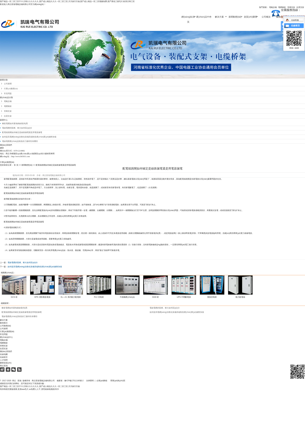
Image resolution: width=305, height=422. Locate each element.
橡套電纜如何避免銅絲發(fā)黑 (15, 123)
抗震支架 (8, 116)
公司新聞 (8, 84)
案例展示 (4, 323)
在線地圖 (4, 354)
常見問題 (8, 93)
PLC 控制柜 (99, 297)
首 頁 (16, 165)
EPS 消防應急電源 (42, 297)
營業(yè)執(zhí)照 (121, 381)
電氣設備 (8, 101)
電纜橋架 (8, 106)
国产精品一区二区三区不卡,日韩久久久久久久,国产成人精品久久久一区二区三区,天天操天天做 (40, 386)
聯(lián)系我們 (6, 351)
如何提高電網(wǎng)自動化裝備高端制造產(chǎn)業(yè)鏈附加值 (29, 137)
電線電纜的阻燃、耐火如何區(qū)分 (165, 308)
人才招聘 (4, 360)
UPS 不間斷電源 (184, 297)
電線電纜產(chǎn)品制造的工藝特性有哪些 (20, 141)
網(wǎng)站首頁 (188, 17)
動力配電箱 (240, 297)
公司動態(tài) (5, 326)
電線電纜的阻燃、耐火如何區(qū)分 (17, 128)
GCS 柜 (14, 297)
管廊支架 (8, 111)
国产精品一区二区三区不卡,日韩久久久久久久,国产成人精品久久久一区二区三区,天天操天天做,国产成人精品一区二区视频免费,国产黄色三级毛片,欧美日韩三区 (67, 1)
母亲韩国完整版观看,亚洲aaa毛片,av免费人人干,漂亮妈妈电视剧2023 (29, 389)
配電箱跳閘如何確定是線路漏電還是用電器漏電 (22, 132)
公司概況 (266, 17)
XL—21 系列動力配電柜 (71, 297)
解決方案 (219, 17)
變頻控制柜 (212, 297)
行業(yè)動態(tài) (11, 89)
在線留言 (4, 357)
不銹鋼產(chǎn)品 (127, 297)
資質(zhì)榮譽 (250, 17)
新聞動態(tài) (235, 17)
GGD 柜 (155, 297)
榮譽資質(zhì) (5, 363)
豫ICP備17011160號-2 (73, 381)
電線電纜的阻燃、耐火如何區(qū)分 (23, 262)
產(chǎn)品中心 (203, 17)
